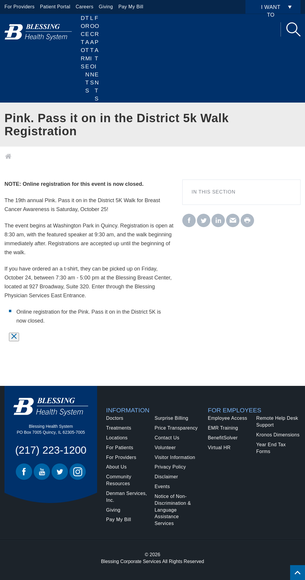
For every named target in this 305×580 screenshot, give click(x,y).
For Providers (19, 6)
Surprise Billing (171, 418)
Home (8, 156)
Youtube (42, 471)
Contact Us (167, 437)
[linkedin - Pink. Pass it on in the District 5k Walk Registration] (218, 221)
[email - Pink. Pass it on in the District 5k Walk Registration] (232, 221)
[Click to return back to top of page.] (297, 572)
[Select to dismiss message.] (14, 337)
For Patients (97, 58)
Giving (106, 6)
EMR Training (223, 427)
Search (293, 29)
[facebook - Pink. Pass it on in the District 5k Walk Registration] (189, 221)
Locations (92, 50)
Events (162, 486)
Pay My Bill (130, 6)
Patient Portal (55, 6)
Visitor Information (175, 457)
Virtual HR (219, 447)
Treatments (118, 427)
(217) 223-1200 (50, 450)
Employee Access (227, 418)
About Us (116, 466)
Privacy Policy (170, 466)
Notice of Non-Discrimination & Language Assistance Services (173, 510)
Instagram (77, 471)
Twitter (60, 471)
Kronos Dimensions (278, 434)
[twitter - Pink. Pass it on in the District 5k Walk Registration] (203, 221)
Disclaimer (166, 476)
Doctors (83, 42)
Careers (85, 6)
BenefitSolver (223, 437)
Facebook (24, 471)
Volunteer (165, 447)
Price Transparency (176, 427)
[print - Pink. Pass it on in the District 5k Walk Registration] (247, 221)
